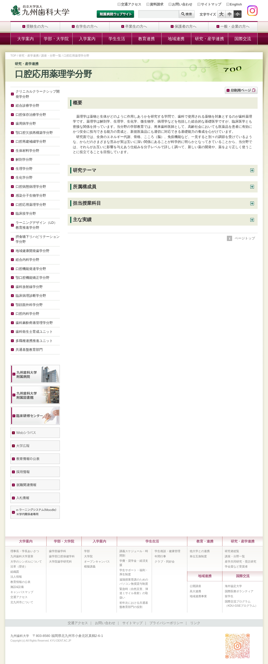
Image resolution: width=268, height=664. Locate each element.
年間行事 (160, 556)
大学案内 (25, 39)
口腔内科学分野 (27, 314)
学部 (87, 551)
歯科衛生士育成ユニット (34, 332)
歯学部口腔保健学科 (62, 556)
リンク (195, 623)
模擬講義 (89, 566)
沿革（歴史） (19, 566)
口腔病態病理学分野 (31, 187)
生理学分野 (24, 169)
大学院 (88, 556)
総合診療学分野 (27, 105)
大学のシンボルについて (26, 561)
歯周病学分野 (26, 123)
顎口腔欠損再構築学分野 (34, 133)
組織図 (14, 571)
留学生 (229, 596)
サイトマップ (211, 4)
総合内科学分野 (27, 260)
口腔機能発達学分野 (31, 269)
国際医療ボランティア (239, 591)
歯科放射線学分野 (29, 287)
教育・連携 (204, 541)
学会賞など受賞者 (236, 566)
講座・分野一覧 (51, 55)
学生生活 (117, 39)
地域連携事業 (198, 596)
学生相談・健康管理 (167, 551)
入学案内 (87, 39)
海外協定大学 (233, 586)
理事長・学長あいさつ (24, 551)
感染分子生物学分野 (31, 195)
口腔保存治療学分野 (31, 115)
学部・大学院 (56, 39)
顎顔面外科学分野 (29, 305)
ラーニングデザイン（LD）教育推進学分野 (36, 225)
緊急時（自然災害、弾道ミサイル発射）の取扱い (133, 593)
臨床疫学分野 (26, 213)
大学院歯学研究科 (60, 561)
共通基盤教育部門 (29, 350)
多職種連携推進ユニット (34, 341)
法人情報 (16, 576)
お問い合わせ (182, 4)
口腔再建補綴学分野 (31, 141)
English (236, 4)
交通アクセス (131, 4)
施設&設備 (17, 586)
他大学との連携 (200, 551)
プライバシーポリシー (166, 623)
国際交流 (242, 39)
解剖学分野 (24, 159)
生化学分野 (24, 177)
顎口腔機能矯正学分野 (32, 278)
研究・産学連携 (209, 39)
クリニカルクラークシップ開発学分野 (38, 94)
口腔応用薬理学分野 (31, 205)
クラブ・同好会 (165, 561)
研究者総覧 (232, 551)
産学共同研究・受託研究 (240, 561)
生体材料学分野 (27, 151)
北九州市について (21, 602)
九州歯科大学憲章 (21, 556)
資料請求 (156, 4)
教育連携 (146, 39)
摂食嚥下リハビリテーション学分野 (38, 239)
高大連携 (195, 591)
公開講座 (195, 586)
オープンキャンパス (97, 561)
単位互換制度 (198, 556)
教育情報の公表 (20, 581)
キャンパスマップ (21, 592)
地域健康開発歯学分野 (32, 251)
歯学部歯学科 (57, 551)
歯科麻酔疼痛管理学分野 (34, 323)
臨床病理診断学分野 (31, 296)
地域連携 (176, 39)
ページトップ (245, 238)
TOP (13, 55)
